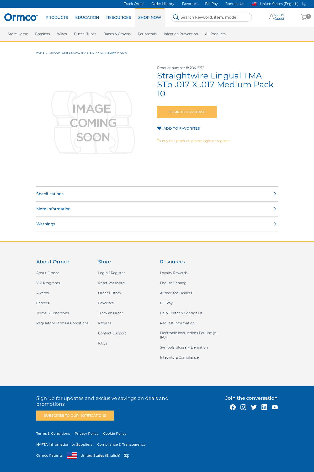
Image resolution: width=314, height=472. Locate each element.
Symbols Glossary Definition (184, 347)
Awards (42, 293)
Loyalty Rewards (173, 273)
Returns (104, 323)
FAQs (102, 343)
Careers (42, 303)
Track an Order (110, 313)
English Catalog (173, 283)
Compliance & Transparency (121, 444)
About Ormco (47, 273)
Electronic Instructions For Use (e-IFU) (188, 335)
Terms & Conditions (52, 313)
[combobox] (211, 17)
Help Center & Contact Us (181, 313)
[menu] (103, 17)
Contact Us (234, 4)
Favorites (189, 4)
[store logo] (21, 17)
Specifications (50, 194)
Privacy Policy (86, 433)
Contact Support (112, 333)
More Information (53, 209)
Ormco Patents (49, 455)
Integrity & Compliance (179, 357)
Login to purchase (187, 112)
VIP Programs (48, 283)
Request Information (177, 323)
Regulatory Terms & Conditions (62, 323)
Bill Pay (211, 4)
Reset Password (111, 283)
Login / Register (111, 273)
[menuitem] (57, 17)
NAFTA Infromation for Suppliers (64, 444)
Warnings (45, 224)
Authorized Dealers (176, 293)
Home (40, 52)
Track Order (134, 4)
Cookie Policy (114, 433)
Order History (162, 4)
